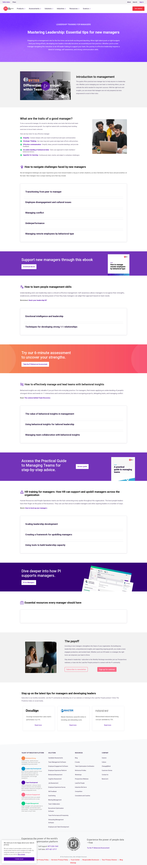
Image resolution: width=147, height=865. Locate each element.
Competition (78, 791)
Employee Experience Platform (57, 770)
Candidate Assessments (55, 758)
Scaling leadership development (41, 524)
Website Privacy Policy (40, 860)
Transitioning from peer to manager (43, 191)
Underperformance (34, 223)
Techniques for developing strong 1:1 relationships (51, 326)
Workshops (78, 774)
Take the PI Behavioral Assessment (35, 364)
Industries (60, 9)
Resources (74, 9)
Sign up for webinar (107, 669)
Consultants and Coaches (82, 795)
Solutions (48, 9)
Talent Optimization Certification (84, 766)
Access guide (82, 466)
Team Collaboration (54, 804)
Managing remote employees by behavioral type (49, 233)
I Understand (19, 859)
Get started (138, 8)
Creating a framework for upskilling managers (48, 534)
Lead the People (80, 783)
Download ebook (29, 267)
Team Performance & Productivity (58, 815)
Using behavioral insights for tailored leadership (49, 424)
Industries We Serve (81, 787)
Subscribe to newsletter (76, 669)
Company (105, 753)
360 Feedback (52, 791)
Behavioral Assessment (55, 774)
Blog (76, 758)
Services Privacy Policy (59, 860)
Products (20, 9)
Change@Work (106, 766)
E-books (77, 762)
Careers (104, 758)
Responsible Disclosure (90, 860)
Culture (104, 762)
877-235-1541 (53, 846)
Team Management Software (57, 762)
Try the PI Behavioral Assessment (98, 848)
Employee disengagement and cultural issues (48, 202)
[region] (19, 852)
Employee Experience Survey (56, 787)
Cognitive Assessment (55, 779)
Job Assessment (53, 783)
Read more (38, 725)
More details (21, 854)
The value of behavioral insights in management (49, 414)
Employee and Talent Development (58, 827)
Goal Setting (52, 795)
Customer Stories (107, 770)
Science (86, 9)
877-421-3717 (51, 849)
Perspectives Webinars (81, 779)
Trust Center (75, 860)
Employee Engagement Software (58, 766)
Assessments (34, 9)
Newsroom (105, 779)
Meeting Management (55, 800)
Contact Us (105, 774)
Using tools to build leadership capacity (45, 545)
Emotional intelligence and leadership (44, 316)
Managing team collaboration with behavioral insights (52, 435)
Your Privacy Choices (109, 860)
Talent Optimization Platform (32, 753)
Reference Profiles (80, 770)
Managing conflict (34, 212)
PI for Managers (28, 582)
